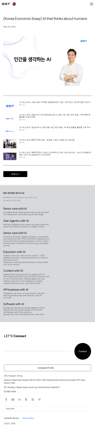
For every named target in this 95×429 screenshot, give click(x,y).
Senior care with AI (15, 209)
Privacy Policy (28, 418)
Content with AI (13, 271)
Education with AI (14, 252)
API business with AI (15, 290)
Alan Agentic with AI (16, 221)
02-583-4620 (10, 391)
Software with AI (13, 304)
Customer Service (11, 418)
